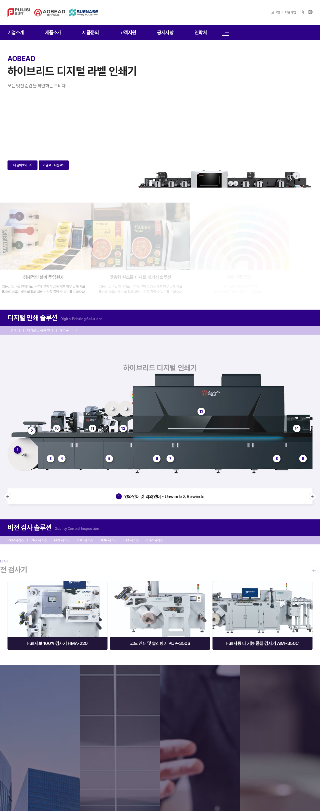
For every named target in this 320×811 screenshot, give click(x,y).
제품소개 (53, 33)
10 (57, 428)
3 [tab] (166, 180)
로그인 (275, 12)
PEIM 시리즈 (154, 540)
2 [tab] (160, 180)
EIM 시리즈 (131, 540)
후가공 (64, 330)
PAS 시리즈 (38, 540)
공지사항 (165, 33)
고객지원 (128, 33)
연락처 (200, 33)
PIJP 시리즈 (84, 540)
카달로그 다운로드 (53, 165)
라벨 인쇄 (14, 330)
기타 (78, 330)
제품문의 (90, 33)
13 (201, 411)
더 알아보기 (22, 165)
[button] (7, 496)
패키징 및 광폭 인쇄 (40, 330)
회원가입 (290, 12)
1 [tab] (154, 180)
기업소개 (16, 33)
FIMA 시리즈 (108, 540)
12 (123, 428)
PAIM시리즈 (16, 540)
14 (297, 428)
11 (92, 428)
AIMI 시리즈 (62, 540)
